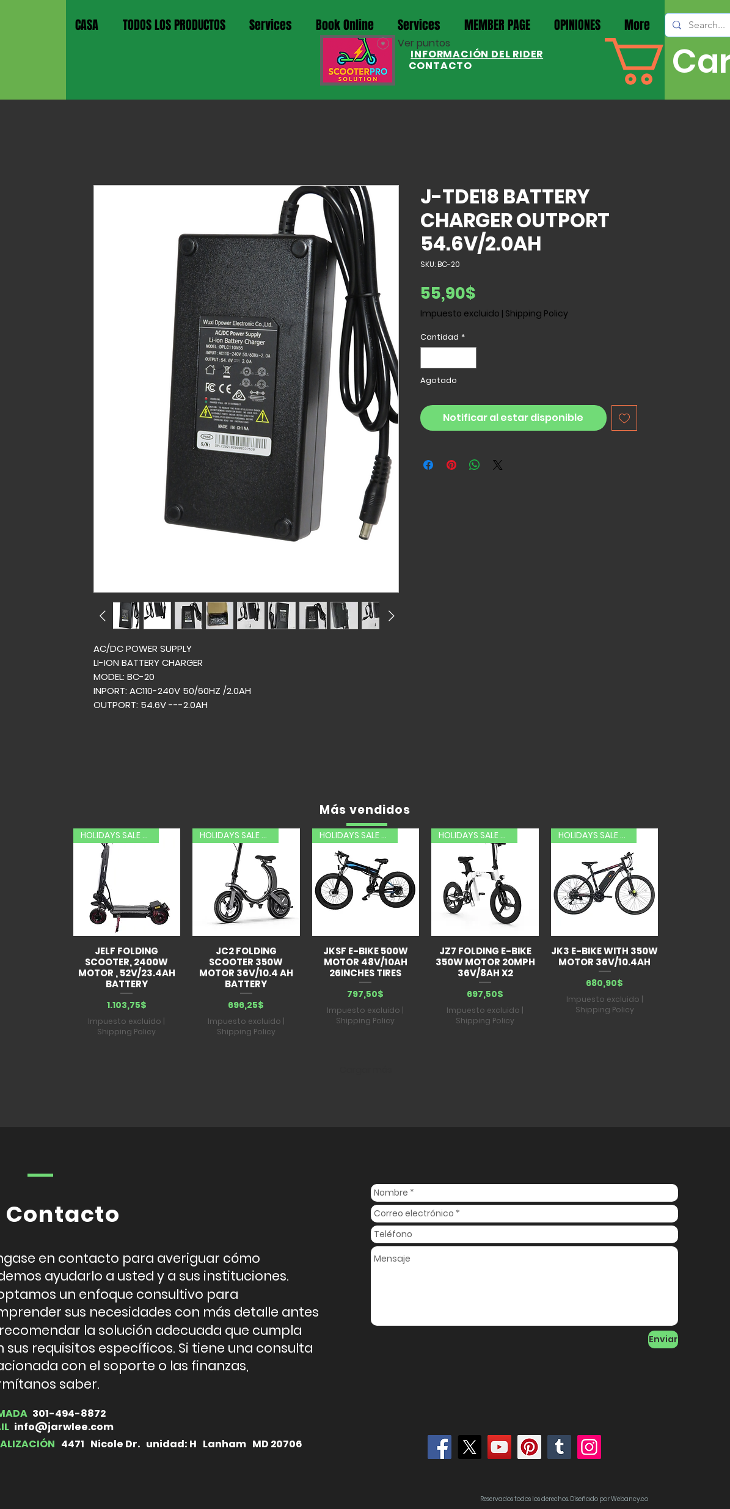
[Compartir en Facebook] (428, 465)
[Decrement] (429, 358)
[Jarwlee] (439, 1447)
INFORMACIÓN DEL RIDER (477, 54)
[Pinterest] (529, 1447)
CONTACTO (440, 66)
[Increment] (467, 358)
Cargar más (366, 1070)
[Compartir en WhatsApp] (474, 465)
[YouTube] (499, 1447)
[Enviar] (663, 1339)
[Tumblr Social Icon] (559, 1447)
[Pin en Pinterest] (451, 465)
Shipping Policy (536, 314)
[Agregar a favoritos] (624, 418)
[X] (469, 1447)
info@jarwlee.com (64, 1427)
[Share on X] (498, 465)
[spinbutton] (448, 358)
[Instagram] (589, 1447)
